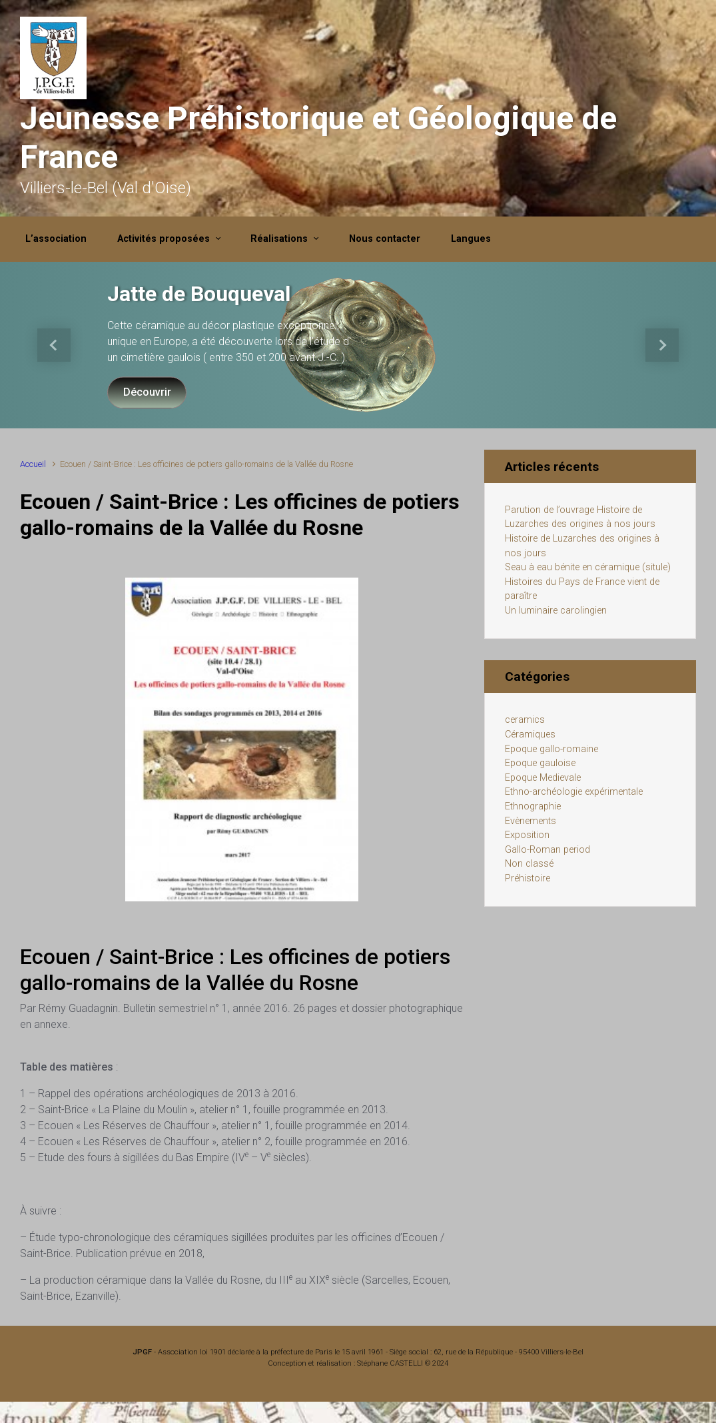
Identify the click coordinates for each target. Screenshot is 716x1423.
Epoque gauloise (540, 763)
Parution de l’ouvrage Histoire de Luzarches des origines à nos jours (580, 517)
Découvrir (147, 392)
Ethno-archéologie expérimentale (574, 791)
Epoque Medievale (543, 777)
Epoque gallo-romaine (551, 749)
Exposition (527, 835)
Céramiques (530, 734)
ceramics (525, 719)
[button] (53, 345)
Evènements (530, 821)
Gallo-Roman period (547, 849)
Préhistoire (527, 878)
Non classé (529, 863)
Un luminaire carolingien (556, 610)
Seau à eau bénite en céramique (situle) (588, 567)
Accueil (33, 464)
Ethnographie (533, 806)
